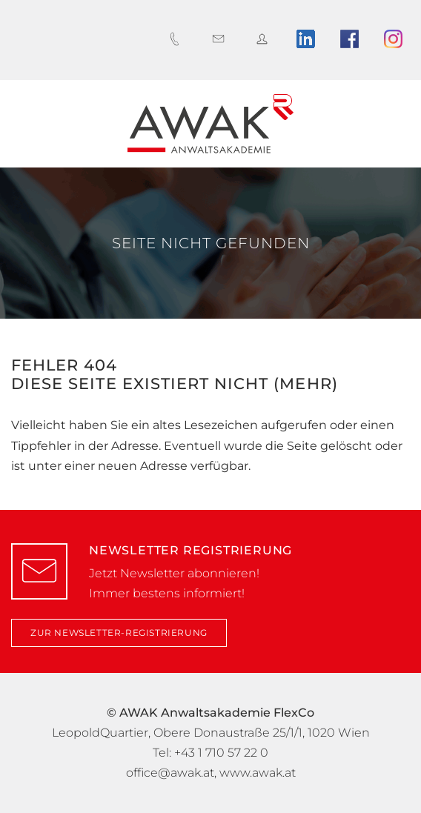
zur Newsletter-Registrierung (119, 632)
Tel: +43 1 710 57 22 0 (210, 753)
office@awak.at (170, 773)
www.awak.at (257, 773)
